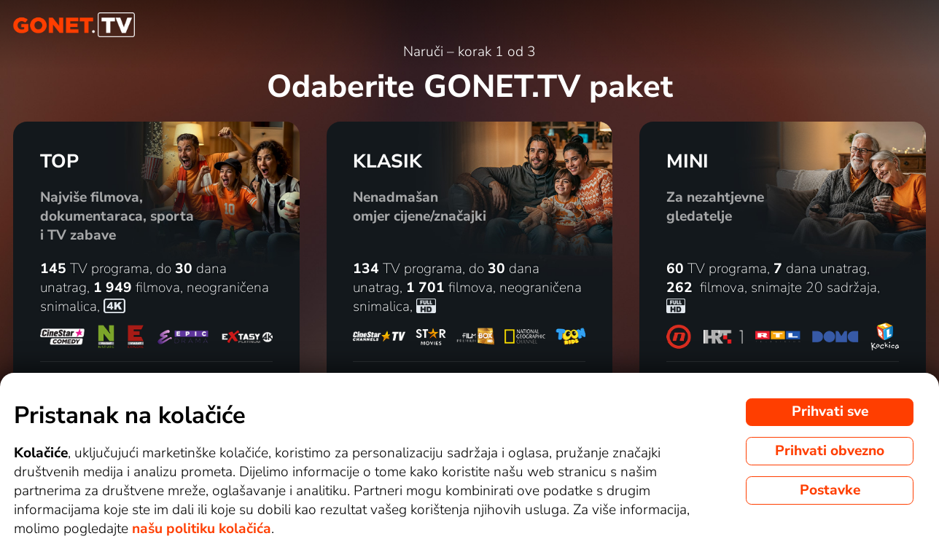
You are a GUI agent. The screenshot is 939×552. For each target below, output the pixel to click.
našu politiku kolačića (201, 528)
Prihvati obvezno (829, 450)
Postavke (830, 490)
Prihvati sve (830, 411)
